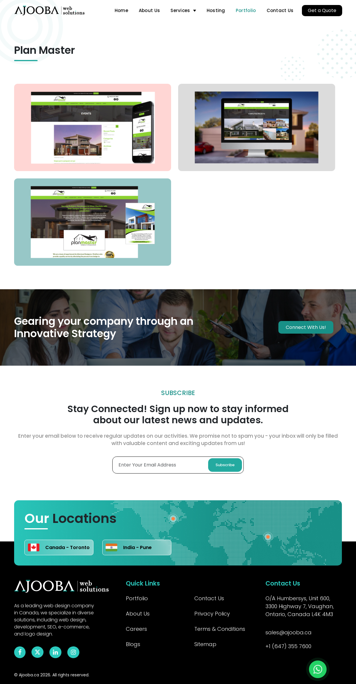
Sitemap (205, 644)
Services (180, 10)
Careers (136, 629)
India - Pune (129, 547)
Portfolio (246, 10)
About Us (149, 10)
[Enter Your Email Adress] (177, 465)
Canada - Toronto (59, 547)
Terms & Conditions (219, 629)
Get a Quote (322, 10)
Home (121, 10)
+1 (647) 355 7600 (288, 646)
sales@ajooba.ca (288, 632)
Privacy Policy (212, 613)
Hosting (216, 10)
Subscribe (225, 465)
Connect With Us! (306, 327)
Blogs (133, 644)
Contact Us (280, 10)
